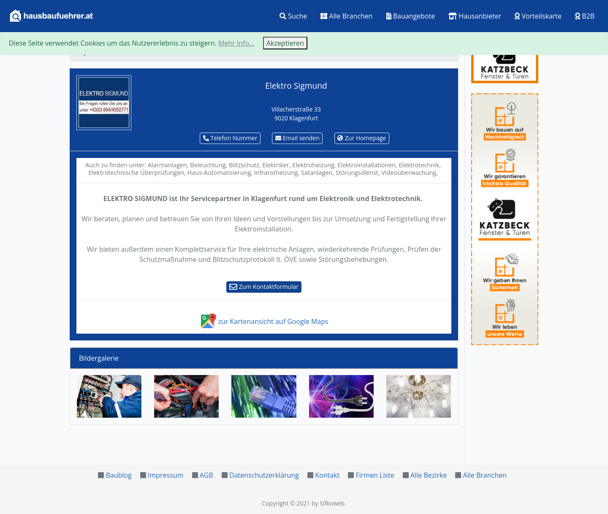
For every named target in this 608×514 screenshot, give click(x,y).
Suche (293, 16)
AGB (206, 475)
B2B (584, 16)
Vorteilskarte (538, 16)
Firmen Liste (375, 475)
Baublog (118, 475)
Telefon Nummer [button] (230, 138)
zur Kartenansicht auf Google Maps (263, 321)
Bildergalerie (99, 358)
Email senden (297, 138)
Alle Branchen (346, 16)
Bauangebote (410, 16)
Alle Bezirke (428, 475)
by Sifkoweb (328, 503)
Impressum (165, 475)
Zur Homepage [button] (361, 138)
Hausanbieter (474, 16)
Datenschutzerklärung (264, 475)
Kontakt (327, 475)
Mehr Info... (236, 43)
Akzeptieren (285, 43)
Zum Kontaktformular (264, 287)
